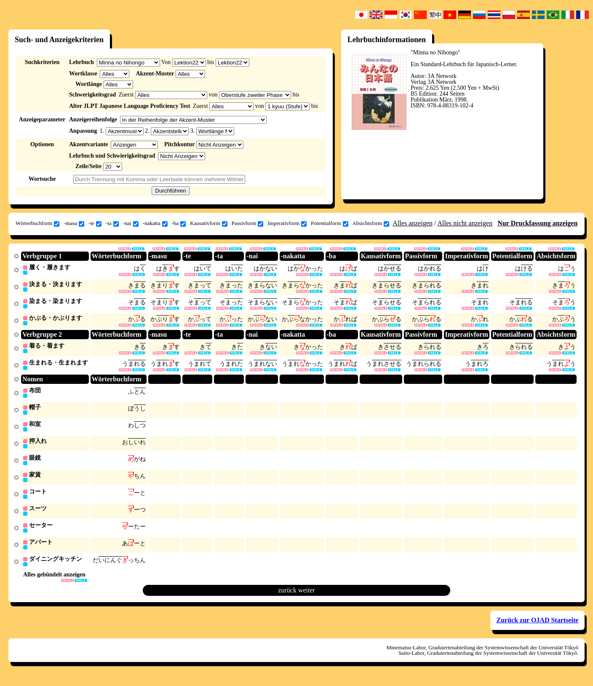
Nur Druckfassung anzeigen (537, 223)
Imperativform (287, 223)
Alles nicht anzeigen (465, 223)
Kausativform (208, 223)
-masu (74, 223)
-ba (179, 223)
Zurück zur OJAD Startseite (538, 627)
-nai (131, 223)
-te (95, 223)
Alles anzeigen (413, 223)
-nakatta (155, 223)
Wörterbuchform (37, 223)
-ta (112, 223)
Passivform (248, 223)
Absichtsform (371, 223)
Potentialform (329, 223)
